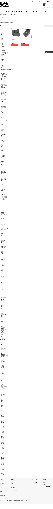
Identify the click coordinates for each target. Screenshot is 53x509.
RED (2, 125)
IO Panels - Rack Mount (3, 286)
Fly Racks (2, 191)
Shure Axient (3, 171)
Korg (2, 379)
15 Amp (2, 299)
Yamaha (2, 117)
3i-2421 (2, 441)
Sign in (40, 1)
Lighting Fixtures (3, 144)
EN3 (2, 251)
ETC (2, 152)
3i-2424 (2, 442)
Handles (2, 60)
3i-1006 (2, 416)
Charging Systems (3, 283)
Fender (2, 344)
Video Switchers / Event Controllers (3, 237)
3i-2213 (2, 433)
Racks (2, 190)
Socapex (2, 269)
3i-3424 (2, 457)
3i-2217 (2, 436)
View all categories (14, 490)
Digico (2, 111)
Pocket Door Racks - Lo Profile (4, 198)
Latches (2, 61)
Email (44, 484)
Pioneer (2, 362)
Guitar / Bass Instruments (3, 370)
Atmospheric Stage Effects (4, 103)
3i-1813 (2, 428)
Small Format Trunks (4, 228)
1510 (2, 400)
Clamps (2, 58)
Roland (2, 241)
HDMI (2, 281)
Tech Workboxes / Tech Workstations (3, 391)
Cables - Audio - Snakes (3, 256)
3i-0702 (2, 411)
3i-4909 (2, 468)
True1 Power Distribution (3, 308)
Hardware (2, 54)
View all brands (2, 495)
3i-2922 (2, 451)
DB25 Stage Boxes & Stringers (4, 330)
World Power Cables (4, 271)
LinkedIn (37, 482)
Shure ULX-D (3, 173)
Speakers (2, 213)
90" (1, 225)
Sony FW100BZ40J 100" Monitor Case (14, 39)
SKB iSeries (2, 483)
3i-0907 (2, 415)
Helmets (2, 88)
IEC (1, 266)
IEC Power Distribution (4, 304)
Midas (2, 113)
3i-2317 (2, 438)
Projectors (2, 188)
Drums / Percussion (4, 366)
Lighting (2, 65)
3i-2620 (2, 446)
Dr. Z (2, 343)
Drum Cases (3, 367)
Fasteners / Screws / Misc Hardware (4, 46)
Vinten (2, 126)
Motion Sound (3, 348)
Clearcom (2, 212)
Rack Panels (3, 80)
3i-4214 (2, 463)
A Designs (2, 356)
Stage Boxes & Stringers (3, 328)
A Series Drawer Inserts (3, 51)
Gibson (2, 373)
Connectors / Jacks (4, 37)
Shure (2, 136)
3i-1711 (2, 426)
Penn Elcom (2, 486)
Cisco (2, 131)
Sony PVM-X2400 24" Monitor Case (26, 39)
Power (2, 43)
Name (44, 482)
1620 (2, 405)
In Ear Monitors (3, 134)
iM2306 (2, 474)
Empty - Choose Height (3, 77)
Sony (2, 235)
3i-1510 (2, 421)
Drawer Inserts (3, 178)
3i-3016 (2, 452)
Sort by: (43, 25)
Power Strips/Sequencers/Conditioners (4, 69)
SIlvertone (2, 352)
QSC (2, 222)
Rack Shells (3, 180)
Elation (2, 151)
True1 (2, 270)
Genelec (2, 217)
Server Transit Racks (4, 202)
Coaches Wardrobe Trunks (4, 86)
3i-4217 (2, 464)
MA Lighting (3, 141)
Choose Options (15, 45)
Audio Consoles (3, 106)
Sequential (3, 384)
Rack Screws (3, 47)
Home (1, 14)
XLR (2, 253)
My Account (30, 1)
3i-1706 (2, 425)
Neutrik (1, 487)
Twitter (35, 482)
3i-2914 (2, 448)
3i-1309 (2, 420)
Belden (1, 491)
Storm (2, 473)
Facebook (33, 482)
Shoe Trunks (3, 98)
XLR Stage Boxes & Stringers (4, 332)
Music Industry (29, 11)
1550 (2, 401)
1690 (2, 409)
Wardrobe (2, 393)
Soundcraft (3, 116)
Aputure (2, 145)
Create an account (44, 1)
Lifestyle (2, 64)
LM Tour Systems (21, 11)
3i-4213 (2, 462)
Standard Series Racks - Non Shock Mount (4, 207)
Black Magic (3, 240)
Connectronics (2, 492)
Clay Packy (3, 150)
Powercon (2, 268)
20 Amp (2, 263)
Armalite (2, 91)
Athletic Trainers (3, 84)
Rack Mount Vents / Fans (4, 79)
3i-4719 (2, 467)
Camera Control (3, 128)
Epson (2, 185)
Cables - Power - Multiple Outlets (3, 273)
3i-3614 (2, 459)
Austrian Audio (3, 157)
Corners (2, 59)
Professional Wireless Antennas (4, 168)
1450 (2, 399)
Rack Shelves (3, 81)
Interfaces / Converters (4, 374)
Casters (2, 56)
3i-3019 (2, 453)
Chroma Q (3, 149)
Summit (2, 360)
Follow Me (2, 140)
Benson (2, 342)
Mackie (2, 218)
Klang (2, 135)
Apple (2, 130)
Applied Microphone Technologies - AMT (4, 166)
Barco (2, 184)
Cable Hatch (3, 55)
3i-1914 (2, 430)
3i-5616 (2, 470)
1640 (2, 407)
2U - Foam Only (3, 73)
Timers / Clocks (3, 100)
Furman (1, 494)
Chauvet (2, 147)
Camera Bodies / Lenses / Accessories (4, 120)
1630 (2, 406)
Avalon (2, 357)
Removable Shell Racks (4, 201)
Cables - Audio (3, 247)
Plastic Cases (36, 11)
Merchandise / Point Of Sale (4, 387)
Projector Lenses (3, 183)
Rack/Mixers (3, 199)
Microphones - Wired (4, 155)
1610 (2, 404)
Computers (2, 129)
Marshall (2, 347)
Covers (2, 39)
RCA (2, 252)
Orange (2, 349)
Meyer (2, 219)
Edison (2, 42)
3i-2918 (2, 449)
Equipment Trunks (3, 87)
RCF (2, 223)
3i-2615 (2, 443)
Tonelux (2, 161)
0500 (2, 396)
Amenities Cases (3, 246)
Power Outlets (3, 322)
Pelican (2, 395)
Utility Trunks (3, 224)
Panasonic (3, 124)
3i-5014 (2, 469)
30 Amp (2, 264)
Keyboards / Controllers (2, 376)
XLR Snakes (3, 258)
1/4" (2, 248)
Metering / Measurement (3, 293)
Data (2, 34)
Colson (1, 490)
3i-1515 (2, 422)
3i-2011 (2, 431)
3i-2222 (2, 437)
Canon (2, 123)
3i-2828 (2, 447)
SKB (1, 410)
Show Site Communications (3, 210)
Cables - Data (3, 259)
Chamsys (2, 139)
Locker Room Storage (4, 95)
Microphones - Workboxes (3, 175)
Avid (2, 108)
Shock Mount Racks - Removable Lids (4, 204)
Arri (1, 146)
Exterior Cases (3, 179)
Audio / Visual (14, 11)
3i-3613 (2, 458)
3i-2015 (2, 432)
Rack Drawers (3, 70)
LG (1, 234)
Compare (13, 43)
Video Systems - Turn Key (4, 336)
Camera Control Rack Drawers (4, 75)
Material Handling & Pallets (4, 67)
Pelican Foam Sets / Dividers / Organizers (4, 53)
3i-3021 (2, 454)
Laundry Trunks (3, 94)
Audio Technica (3, 156)
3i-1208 (2, 417)
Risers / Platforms (3, 388)
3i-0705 (2, 412)
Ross (2, 242)
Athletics (8, 11)
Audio (2, 38)
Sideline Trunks (3, 99)
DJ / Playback (3, 361)
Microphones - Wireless (3, 164)
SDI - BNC (3, 282)
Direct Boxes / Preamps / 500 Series (4, 355)
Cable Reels (3, 118)
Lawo (2, 112)
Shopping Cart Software (20, 500)
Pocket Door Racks (4, 196)
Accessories (2, 11)
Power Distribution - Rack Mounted (4, 297)
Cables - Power (3, 260)
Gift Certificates (35, 1)
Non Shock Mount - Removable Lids (4, 195)
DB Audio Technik (4, 214)
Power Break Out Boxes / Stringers (3, 295)
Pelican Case (2, 488)
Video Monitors (10, 14)
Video (2, 44)
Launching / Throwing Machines (4, 93)
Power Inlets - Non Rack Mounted (4, 310)
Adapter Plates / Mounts (3, 30)
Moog (2, 380)
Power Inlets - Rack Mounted (4, 315)
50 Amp (2, 265)
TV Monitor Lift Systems (3, 338)
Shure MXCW (3, 172)
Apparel (2, 32)
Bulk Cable (2, 33)
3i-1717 (2, 427)
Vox (1, 353)
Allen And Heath (3, 107)
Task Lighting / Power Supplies (4, 334)
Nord (2, 381)
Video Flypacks (3, 229)
